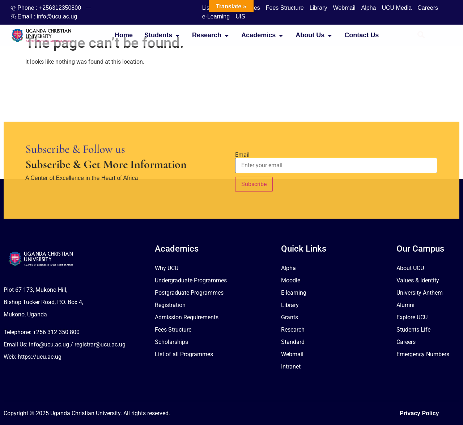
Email (242, 155)
